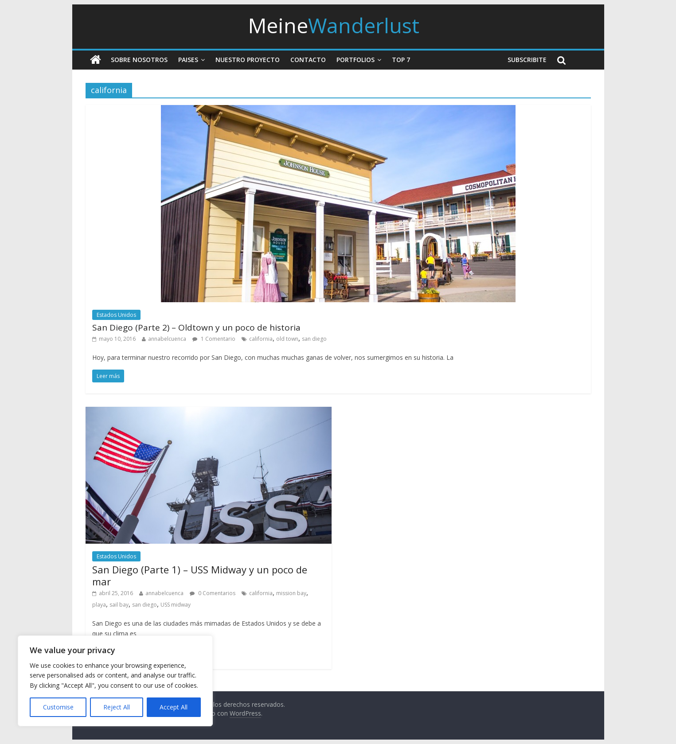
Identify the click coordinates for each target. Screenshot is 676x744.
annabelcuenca (167, 339)
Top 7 (401, 59)
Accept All (174, 707)
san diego (314, 339)
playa (99, 604)
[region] (115, 680)
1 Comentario (213, 339)
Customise (58, 707)
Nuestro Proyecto (247, 59)
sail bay (119, 604)
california (261, 339)
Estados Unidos (116, 315)
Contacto (308, 59)
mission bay (291, 593)
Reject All (116, 707)
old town (287, 339)
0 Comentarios (212, 593)
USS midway (175, 604)
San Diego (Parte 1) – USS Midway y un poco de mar (199, 575)
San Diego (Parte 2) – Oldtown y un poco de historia (196, 327)
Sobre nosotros (139, 59)
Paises (188, 59)
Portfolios (355, 59)
